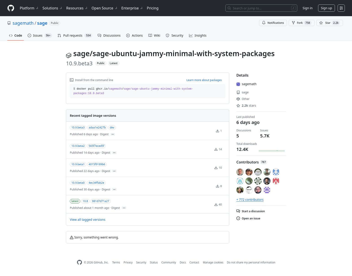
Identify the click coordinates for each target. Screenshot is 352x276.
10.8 (85, 201)
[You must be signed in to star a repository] (329, 23)
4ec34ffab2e (96, 183)
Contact (194, 262)
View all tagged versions (87, 219)
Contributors (251, 162)
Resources (77, 8)
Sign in (307, 8)
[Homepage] (10, 8)
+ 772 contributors (250, 199)
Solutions (52, 8)
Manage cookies (213, 262)
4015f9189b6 (97, 164)
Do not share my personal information (251, 262)
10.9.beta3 (78, 127)
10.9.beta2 (78, 146)
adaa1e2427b (97, 127)
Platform (29, 8)
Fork (302, 23)
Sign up (326, 8)
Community (168, 262)
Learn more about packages (204, 80)
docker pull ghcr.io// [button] (133, 91)
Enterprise (132, 8)
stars (246, 105)
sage (42, 23)
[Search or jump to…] (261, 8)
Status (154, 262)
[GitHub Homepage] (79, 262)
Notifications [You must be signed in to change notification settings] (273, 23)
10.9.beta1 (78, 164)
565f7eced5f (96, 146)
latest (75, 201)
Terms (116, 262)
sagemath (23, 23)
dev (112, 127)
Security (141, 262)
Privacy (128, 262)
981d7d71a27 (100, 201)
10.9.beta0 (78, 183)
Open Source (105, 8)
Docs (183, 262)
